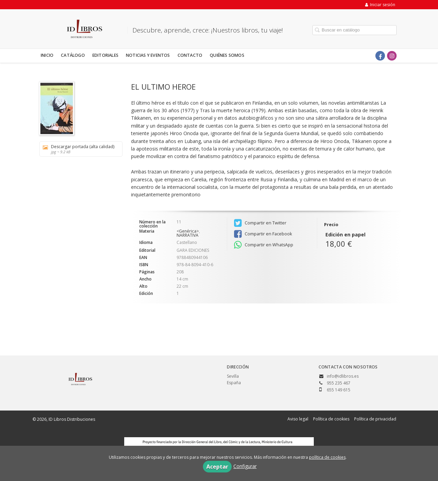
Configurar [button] (245, 466)
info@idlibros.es (343, 376)
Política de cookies (331, 419)
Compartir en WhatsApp (263, 244)
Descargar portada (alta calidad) (78, 149)
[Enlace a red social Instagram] (392, 56)
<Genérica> (188, 231)
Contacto (190, 55)
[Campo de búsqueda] (354, 30)
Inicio (47, 55)
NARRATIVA (187, 235)
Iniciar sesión (380, 5)
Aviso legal (297, 419)
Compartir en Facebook (263, 234)
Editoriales (105, 55)
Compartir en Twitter (260, 223)
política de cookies (327, 457)
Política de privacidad (375, 419)
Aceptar (217, 466)
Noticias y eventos (148, 55)
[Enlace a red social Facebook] (380, 56)
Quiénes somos (227, 55)
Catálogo (73, 55)
